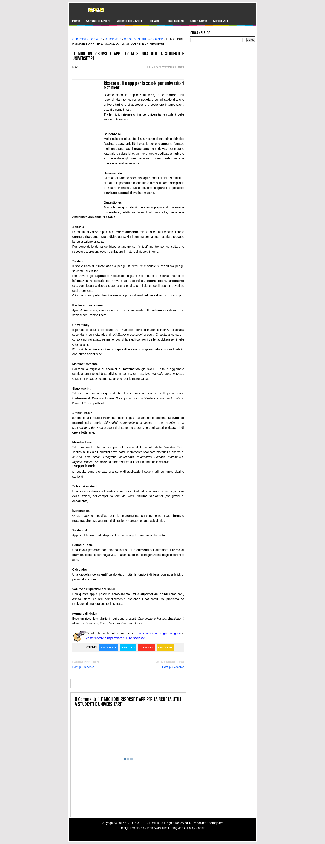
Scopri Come (198, 20)
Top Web (154, 20)
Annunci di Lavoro (98, 20)
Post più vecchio (173, 667)
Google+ (146, 647)
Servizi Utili (220, 20)
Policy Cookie (196, 828)
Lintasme (165, 647)
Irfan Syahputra (157, 828)
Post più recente (83, 667)
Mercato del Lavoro (129, 20)
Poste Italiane (175, 20)
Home (76, 20)
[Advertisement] (131, 32)
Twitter (128, 647)
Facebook (109, 647)
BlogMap (177, 828)
